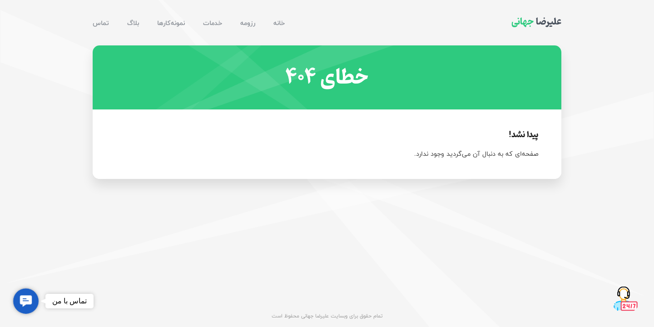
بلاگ (133, 23)
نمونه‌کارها (171, 23)
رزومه (247, 23)
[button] (26, 301)
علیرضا (536, 21)
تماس (101, 23)
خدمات (212, 23)
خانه (279, 23)
